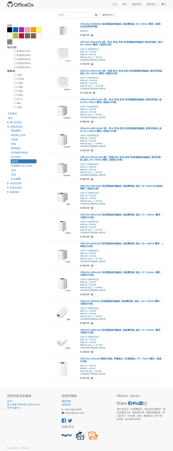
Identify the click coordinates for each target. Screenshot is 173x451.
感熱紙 (14, 161)
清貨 (10, 118)
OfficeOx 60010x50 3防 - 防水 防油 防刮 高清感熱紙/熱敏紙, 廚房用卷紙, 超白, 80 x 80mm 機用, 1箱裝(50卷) (121, 43)
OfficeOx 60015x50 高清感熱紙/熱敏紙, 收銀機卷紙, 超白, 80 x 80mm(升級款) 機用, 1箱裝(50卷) (121, 187)
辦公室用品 (16, 122)
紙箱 (13, 143)
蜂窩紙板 (16, 148)
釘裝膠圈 (16, 179)
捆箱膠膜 (16, 130)
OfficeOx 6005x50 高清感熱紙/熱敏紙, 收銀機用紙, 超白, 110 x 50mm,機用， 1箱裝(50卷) (121, 302)
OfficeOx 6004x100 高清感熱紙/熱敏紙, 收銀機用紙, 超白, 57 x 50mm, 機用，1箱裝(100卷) (121, 273)
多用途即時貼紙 (19, 152)
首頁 (9, 401)
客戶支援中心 (14, 407)
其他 (13, 170)
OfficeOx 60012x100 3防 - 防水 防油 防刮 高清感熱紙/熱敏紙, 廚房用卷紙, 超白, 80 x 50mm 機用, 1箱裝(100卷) (121, 100)
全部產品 (12, 113)
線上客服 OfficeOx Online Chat (23, 404)
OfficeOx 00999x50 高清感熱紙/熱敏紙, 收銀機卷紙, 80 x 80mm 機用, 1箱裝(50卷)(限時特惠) (120, 25)
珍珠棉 (14, 139)
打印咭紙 (16, 157)
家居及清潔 (16, 187)
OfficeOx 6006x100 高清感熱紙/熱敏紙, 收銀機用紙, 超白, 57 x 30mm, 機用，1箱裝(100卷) (121, 331)
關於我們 (135, 396)
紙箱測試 (14, 192)
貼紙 (13, 174)
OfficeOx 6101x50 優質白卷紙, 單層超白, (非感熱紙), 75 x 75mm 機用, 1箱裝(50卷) (121, 359)
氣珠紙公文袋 (18, 135)
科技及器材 (16, 183)
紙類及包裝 (16, 126)
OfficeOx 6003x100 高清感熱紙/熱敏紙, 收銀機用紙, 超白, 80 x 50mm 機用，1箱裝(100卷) (121, 244)
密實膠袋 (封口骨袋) (21, 165)
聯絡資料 (66, 401)
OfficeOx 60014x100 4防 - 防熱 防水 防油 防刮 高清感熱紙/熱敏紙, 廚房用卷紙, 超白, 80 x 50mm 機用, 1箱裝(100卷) (120, 158)
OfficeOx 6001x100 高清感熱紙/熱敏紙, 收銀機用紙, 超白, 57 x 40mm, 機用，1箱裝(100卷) (121, 216)
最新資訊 (66, 404)
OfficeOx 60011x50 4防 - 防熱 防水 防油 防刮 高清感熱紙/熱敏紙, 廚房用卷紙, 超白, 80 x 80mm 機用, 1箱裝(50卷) (121, 72)
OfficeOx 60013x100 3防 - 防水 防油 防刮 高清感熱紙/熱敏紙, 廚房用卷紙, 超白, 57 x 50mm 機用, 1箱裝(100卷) (121, 129)
